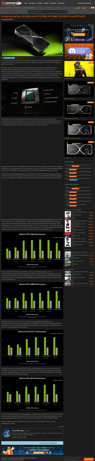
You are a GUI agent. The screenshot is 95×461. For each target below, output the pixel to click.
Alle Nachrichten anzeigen (19, 437)
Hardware (53, 3)
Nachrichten (61, 3)
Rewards (46, 3)
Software (39, 3)
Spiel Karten (32, 3)
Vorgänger (4, 370)
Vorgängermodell (6, 323)
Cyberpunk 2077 (57, 178)
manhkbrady (18, 58)
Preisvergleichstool (21, 421)
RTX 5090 (49, 62)
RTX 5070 (11, 64)
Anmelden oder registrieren (85, 3)
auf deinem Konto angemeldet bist (48, 443)
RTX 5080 (55, 62)
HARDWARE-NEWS (9, 58)
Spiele (25, 3)
